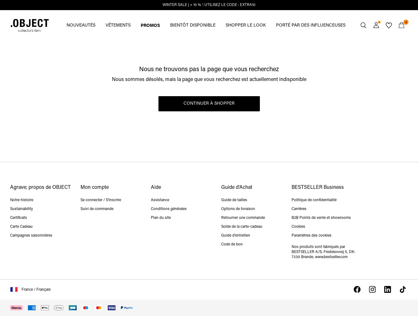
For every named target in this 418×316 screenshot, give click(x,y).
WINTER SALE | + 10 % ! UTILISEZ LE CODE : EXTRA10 (209, 5)
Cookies (298, 227)
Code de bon (232, 244)
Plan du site (161, 218)
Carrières (299, 209)
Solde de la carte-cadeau (241, 227)
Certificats (18, 218)
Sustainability (21, 209)
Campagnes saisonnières (31, 236)
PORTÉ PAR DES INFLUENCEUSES (310, 25)
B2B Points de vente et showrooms (321, 218)
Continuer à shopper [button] (209, 103)
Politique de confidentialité (314, 200)
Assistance (160, 200)
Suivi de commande (96, 209)
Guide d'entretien (235, 236)
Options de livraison (238, 209)
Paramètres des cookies (311, 236)
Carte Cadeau (21, 227)
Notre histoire (21, 200)
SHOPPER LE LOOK (246, 25)
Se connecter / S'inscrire (100, 200)
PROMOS (150, 25)
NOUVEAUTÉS (81, 25)
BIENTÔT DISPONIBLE (192, 25)
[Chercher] (363, 25)
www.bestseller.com (331, 257)
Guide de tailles (234, 200)
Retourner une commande (243, 218)
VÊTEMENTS (118, 25)
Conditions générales (169, 209)
